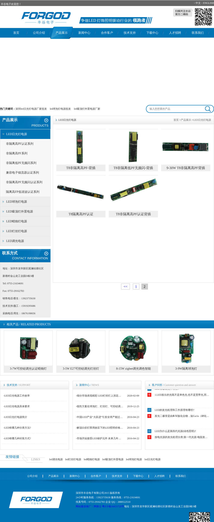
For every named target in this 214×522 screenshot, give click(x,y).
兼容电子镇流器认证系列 (22, 172)
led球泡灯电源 (134, 459)
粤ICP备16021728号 (113, 506)
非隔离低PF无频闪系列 (21, 163)
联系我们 (198, 32)
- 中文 (197, 2)
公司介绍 (39, 32)
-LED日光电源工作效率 (16, 395)
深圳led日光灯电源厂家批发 (31, 108)
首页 (16, 32)
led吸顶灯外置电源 (112, 459)
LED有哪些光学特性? (167, 389)
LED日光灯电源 (16, 134)
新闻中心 (84, 32)
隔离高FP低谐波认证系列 (22, 191)
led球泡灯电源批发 (60, 108)
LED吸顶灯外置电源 (19, 211)
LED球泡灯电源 (16, 201)
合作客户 (107, 32)
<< (125, 286)
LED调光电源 (15, 241)
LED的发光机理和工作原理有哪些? (174, 410)
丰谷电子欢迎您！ (11, 4)
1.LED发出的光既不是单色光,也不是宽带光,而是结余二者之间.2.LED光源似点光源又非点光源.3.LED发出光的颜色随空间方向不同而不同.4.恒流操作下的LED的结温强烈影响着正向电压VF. (182, 395)
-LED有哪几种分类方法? (17, 427)
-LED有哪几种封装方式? (17, 438)
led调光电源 (56, 459)
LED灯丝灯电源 (16, 231)
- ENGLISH (208, 2)
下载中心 (152, 32)
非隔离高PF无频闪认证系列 (24, 182)
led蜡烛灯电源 (92, 459)
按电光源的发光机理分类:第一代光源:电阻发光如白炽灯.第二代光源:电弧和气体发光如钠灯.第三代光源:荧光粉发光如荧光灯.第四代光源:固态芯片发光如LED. (182, 437)
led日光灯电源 (152, 459)
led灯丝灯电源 (73, 459)
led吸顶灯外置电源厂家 (87, 108)
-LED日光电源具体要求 (16, 406)
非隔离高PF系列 (16, 153)
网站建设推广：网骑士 (88, 506)
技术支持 (130, 32)
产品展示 (62, 32)
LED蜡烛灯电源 (16, 221)
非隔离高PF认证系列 (19, 143)
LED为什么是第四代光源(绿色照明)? (175, 431)
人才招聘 (175, 32)
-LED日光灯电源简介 (15, 417)
